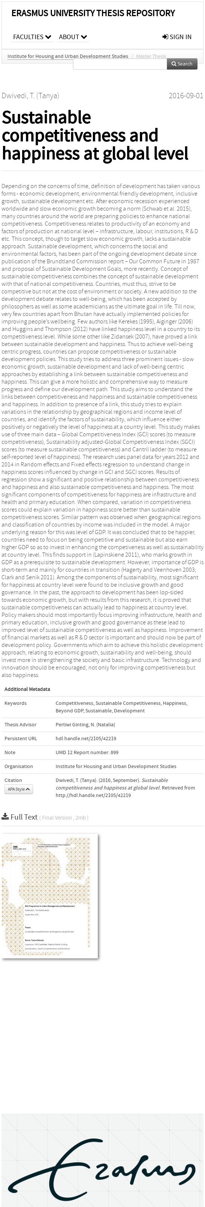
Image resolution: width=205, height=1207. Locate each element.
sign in (177, 37)
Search (182, 64)
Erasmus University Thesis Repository (93, 13)
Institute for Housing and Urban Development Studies (68, 56)
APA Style (19, 789)
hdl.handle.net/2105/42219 (86, 739)
